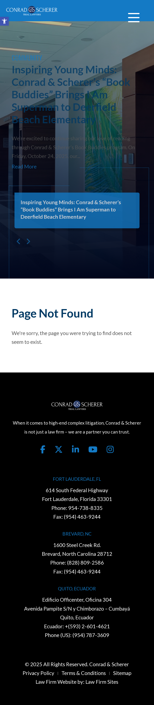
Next (28, 241)
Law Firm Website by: (60, 682)
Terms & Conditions (83, 673)
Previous (18, 241)
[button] (4, 21)
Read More (24, 166)
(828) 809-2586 (85, 562)
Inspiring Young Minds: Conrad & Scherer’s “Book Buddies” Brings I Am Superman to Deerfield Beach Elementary (71, 94)
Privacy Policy (38, 673)
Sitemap (122, 673)
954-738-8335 (85, 508)
